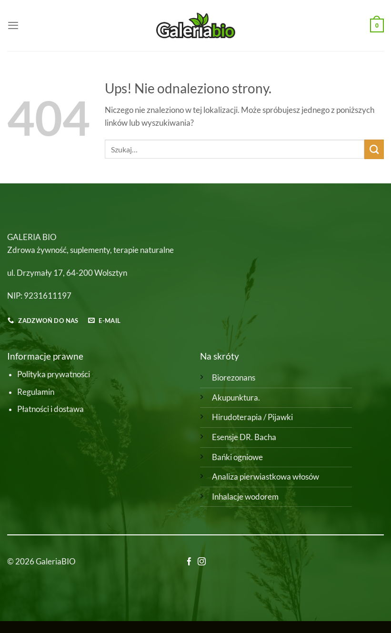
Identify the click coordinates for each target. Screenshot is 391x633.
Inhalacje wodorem (245, 497)
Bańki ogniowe (237, 457)
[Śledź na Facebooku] (189, 562)
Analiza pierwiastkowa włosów (265, 477)
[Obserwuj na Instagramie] (202, 562)
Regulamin (35, 392)
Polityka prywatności (53, 374)
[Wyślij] (374, 149)
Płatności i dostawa (50, 409)
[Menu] (13, 25)
